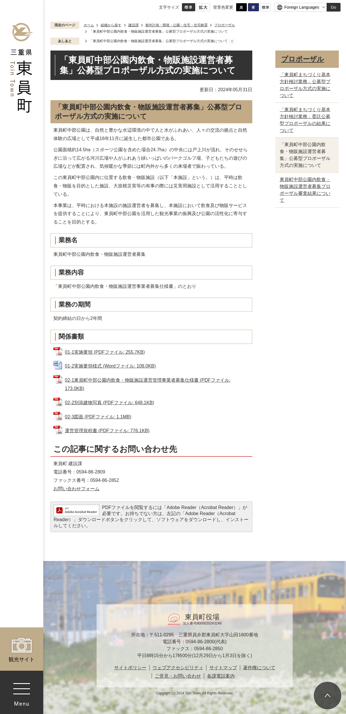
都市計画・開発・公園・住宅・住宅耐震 (176, 25)
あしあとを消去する (232, 41)
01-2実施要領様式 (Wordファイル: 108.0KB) (110, 365)
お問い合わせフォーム (76, 488)
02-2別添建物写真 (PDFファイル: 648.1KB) (109, 402)
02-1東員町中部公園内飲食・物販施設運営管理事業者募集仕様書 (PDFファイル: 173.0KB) (147, 384)
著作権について (259, 667)
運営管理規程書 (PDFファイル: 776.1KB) (107, 430)
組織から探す (111, 25)
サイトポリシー (130, 667)
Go (333, 7)
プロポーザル (224, 25)
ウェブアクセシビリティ (178, 667)
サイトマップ (223, 667)
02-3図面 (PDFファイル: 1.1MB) (98, 416)
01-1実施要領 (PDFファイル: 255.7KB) (105, 352)
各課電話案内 (221, 676)
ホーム (89, 25)
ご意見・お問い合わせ (178, 676)
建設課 (133, 25)
